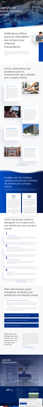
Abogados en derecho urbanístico (21, 395)
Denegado (30, 403)
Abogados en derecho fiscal (21, 391)
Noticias (10, 406)
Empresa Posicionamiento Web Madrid (14, 404)
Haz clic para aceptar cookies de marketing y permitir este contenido (33, 396)
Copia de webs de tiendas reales (29, 199)
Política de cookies (28, 405)
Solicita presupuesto (21, 281)
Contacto (5, 406)
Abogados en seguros (20, 392)
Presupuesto (15, 406)
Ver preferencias (38, 403)
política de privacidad (31, 18)
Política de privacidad (32, 405)
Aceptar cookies (23, 403)
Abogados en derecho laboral (21, 390)
